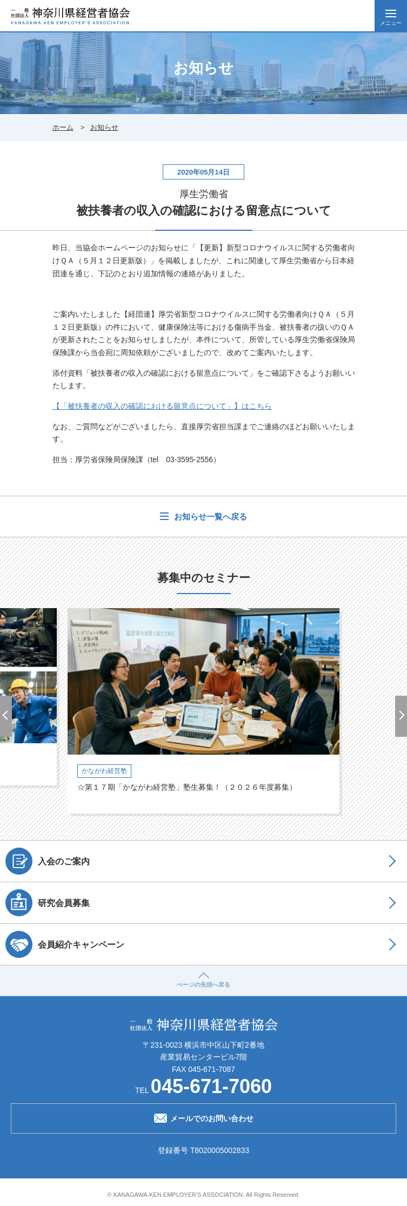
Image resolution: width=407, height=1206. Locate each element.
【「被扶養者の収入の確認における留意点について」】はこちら (162, 406)
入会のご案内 (47, 861)
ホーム (63, 127)
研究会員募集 (47, 902)
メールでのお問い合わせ (203, 1117)
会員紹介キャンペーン (64, 944)
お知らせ (104, 127)
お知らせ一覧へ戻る (208, 516)
